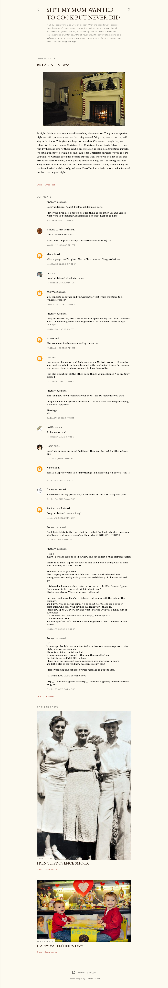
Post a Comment (46, 696)
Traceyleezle (54, 489)
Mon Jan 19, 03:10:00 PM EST (61, 518)
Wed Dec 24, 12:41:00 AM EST (60, 329)
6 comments (51, 869)
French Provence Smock (63, 863)
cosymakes (53, 291)
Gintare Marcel (93, 978)
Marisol (51, 254)
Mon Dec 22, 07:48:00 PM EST (61, 304)
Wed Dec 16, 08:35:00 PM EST (61, 629)
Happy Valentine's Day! (60, 945)
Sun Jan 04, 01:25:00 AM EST (61, 499)
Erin (49, 273)
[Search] (129, 9)
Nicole (50, 338)
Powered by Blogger (84, 972)
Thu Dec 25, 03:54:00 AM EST (61, 381)
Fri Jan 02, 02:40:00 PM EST (60, 480)
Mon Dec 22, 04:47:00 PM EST (61, 282)
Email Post (50, 185)
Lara (49, 357)
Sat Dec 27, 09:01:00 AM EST (60, 418)
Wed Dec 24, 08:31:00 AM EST (61, 348)
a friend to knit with (58, 229)
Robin (50, 446)
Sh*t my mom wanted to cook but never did (83, 13)
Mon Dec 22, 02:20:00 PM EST (61, 264)
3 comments (51, 952)
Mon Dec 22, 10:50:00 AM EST (61, 245)
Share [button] (39, 185)
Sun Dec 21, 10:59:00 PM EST (60, 220)
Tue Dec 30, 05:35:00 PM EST (61, 458)
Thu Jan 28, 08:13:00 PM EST (61, 689)
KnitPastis (52, 427)
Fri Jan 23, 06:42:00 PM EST (60, 539)
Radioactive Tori (56, 508)
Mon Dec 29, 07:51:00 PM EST (61, 437)
